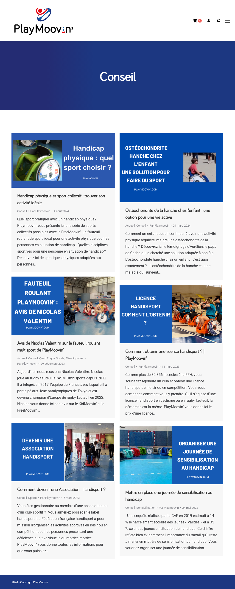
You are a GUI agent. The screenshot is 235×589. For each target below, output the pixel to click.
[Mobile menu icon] (227, 20)
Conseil (22, 211)
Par (40, 211)
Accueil (130, 225)
